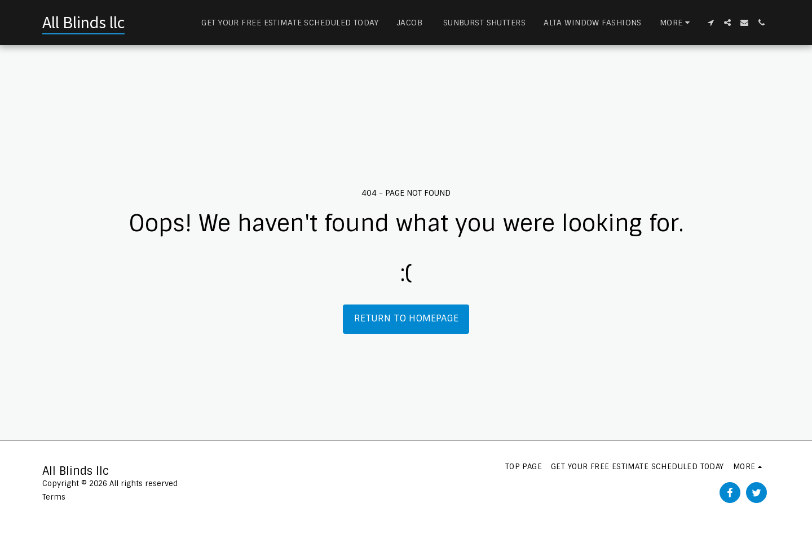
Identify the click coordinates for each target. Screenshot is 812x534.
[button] (710, 23)
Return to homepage (406, 318)
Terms (53, 497)
